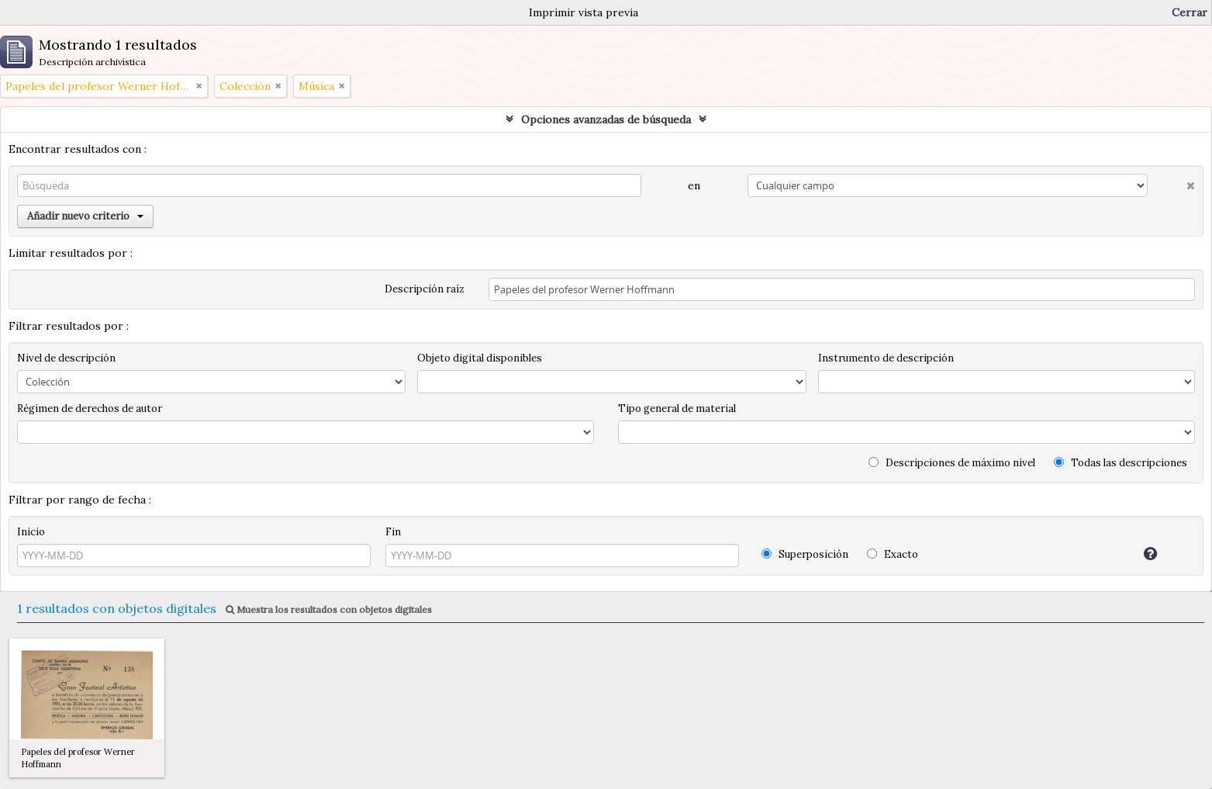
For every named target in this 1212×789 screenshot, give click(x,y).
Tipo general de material (677, 408)
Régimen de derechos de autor (89, 408)
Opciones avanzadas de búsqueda (606, 119)
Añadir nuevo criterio (85, 216)
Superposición (804, 554)
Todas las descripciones (1120, 462)
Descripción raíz (424, 289)
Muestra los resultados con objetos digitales (329, 609)
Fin (393, 531)
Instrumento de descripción (886, 358)
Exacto (892, 554)
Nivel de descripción (66, 358)
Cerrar (1189, 12)
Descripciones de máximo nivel (951, 462)
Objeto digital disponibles (479, 358)
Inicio (31, 531)
